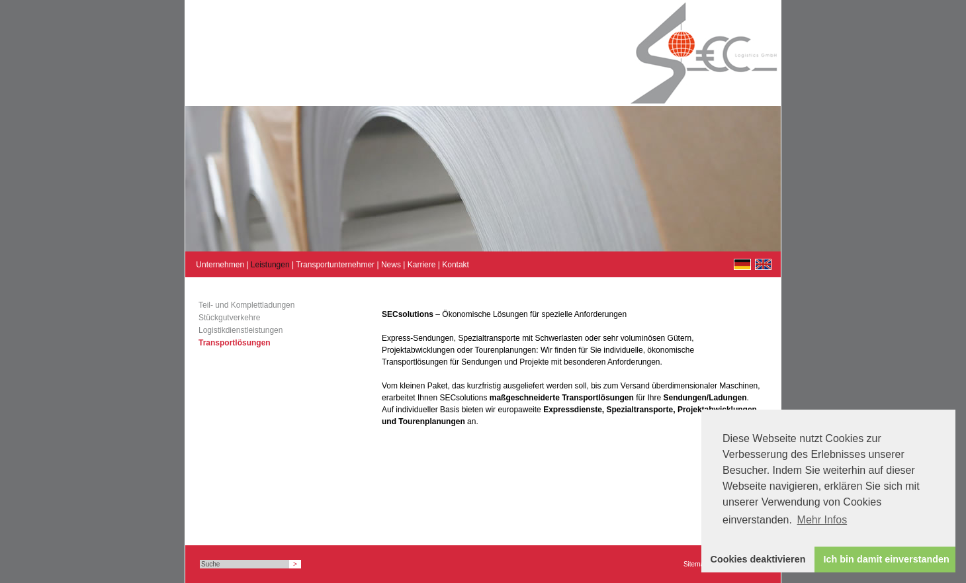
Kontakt (455, 264)
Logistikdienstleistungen (240, 330)
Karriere (422, 264)
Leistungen (270, 264)
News (391, 264)
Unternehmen (220, 264)
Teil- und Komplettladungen (246, 305)
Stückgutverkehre (229, 317)
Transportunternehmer (335, 264)
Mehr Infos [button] (822, 519)
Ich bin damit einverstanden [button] (886, 559)
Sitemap (695, 564)
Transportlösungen (234, 342)
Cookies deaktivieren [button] (758, 559)
